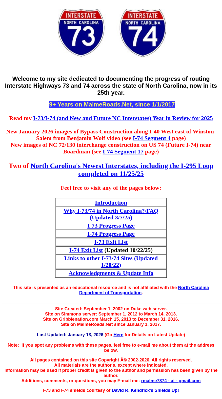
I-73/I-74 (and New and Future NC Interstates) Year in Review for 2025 (123, 118)
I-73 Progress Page (111, 225)
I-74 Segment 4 (151, 138)
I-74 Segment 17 (123, 151)
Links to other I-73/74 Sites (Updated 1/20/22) (111, 261)
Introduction (111, 202)
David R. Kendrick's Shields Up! (145, 390)
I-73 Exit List (111, 242)
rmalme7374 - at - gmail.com (171, 380)
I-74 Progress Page (111, 234)
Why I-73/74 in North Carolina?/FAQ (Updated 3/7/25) (110, 214)
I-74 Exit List (86, 250)
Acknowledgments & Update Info (111, 273)
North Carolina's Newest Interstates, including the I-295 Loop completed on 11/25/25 (121, 169)
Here (118, 334)
